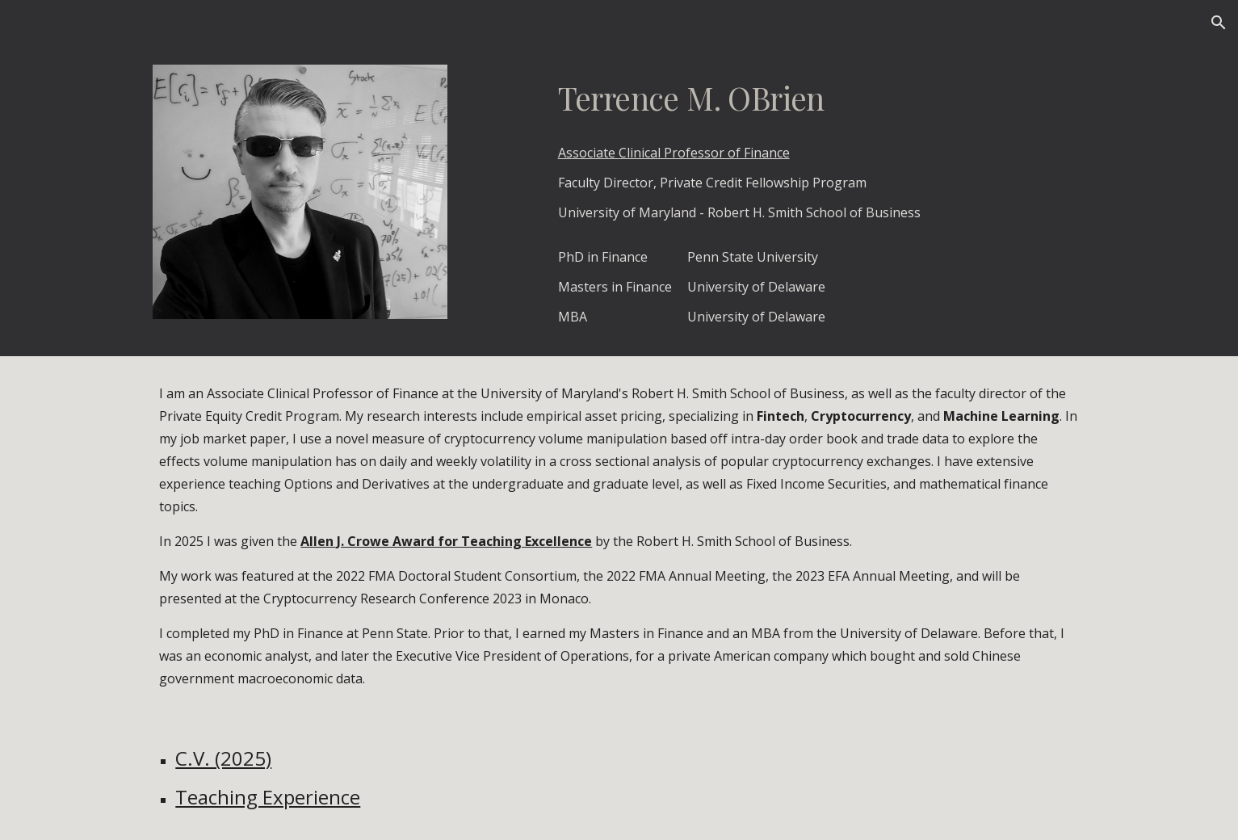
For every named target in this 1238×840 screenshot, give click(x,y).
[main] (818, 98)
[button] (1218, 22)
